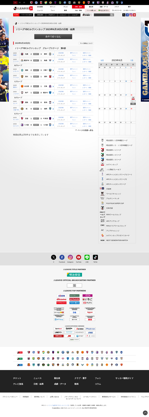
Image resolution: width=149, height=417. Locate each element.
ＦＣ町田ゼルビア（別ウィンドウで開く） (62, 352)
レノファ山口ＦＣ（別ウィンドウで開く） (87, 364)
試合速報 (40, 6)
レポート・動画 (86, 55)
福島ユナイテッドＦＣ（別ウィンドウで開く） (28, 364)
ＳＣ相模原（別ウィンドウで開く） (43, 364)
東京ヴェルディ (60, 2)
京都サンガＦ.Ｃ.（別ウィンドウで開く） (87, 352)
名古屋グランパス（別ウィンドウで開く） (82, 352)
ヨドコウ (16, 126)
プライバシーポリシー (10, 397)
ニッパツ (16, 61)
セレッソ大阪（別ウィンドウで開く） (97, 352)
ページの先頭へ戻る (85, 130)
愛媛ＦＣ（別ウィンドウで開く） (97, 364)
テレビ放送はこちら (85, 43)
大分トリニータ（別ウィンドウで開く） (116, 358)
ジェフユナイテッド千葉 (45, 2)
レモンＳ (16, 71)
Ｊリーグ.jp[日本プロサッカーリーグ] (58, 405)
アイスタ (16, 77)
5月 (102, 60)
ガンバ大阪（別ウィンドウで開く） (92, 352)
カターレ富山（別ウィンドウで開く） (87, 358)
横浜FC (45, 93)
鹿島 (26, 103)
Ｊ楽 (91, 10)
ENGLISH (40, 15)
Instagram (130, 14)
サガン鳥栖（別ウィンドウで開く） (111, 358)
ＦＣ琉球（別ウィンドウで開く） (121, 364)
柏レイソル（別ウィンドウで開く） (48, 352)
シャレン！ (63, 15)
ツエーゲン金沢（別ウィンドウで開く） (58, 364)
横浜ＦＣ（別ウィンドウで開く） (67, 358)
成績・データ (104, 6)
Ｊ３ (24, 2)
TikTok (94, 262)
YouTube (134, 14)
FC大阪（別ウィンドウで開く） (72, 364)
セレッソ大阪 (98, 2)
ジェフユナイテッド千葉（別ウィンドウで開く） (43, 352)
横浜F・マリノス (74, 2)
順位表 (91, 6)
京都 (26, 119)
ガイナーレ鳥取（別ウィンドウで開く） (82, 364)
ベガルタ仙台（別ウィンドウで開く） (38, 358)
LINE (86, 262)
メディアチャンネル (71, 397)
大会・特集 (78, 10)
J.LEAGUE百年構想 (87, 14)
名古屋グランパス (83, 2)
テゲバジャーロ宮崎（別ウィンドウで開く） (121, 358)
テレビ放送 (18, 384)
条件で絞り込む (53, 36)
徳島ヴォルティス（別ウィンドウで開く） (102, 358)
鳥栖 (45, 61)
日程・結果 (78, 6)
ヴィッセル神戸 (102, 2)
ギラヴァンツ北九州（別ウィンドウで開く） (106, 364)
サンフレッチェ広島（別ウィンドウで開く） (111, 352)
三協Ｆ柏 (16, 110)
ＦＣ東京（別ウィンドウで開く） (53, 352)
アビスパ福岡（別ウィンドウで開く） (116, 352)
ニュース (40, 10)
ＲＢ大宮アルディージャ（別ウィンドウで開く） (62, 358)
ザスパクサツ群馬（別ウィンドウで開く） (38, 364)
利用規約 (26, 397)
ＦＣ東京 (55, 2)
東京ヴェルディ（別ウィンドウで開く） (58, 352)
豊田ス (15, 87)
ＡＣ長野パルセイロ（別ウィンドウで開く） (53, 364)
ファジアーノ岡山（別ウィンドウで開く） (106, 352)
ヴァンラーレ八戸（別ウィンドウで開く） (33, 358)
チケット (52, 6)
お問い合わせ (54, 397)
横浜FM (26, 61)
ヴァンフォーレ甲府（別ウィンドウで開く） (77, 358)
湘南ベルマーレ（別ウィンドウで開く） (72, 358)
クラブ (117, 6)
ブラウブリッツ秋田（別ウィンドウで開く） (43, 358)
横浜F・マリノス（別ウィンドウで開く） (72, 352)
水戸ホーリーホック (36, 2)
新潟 (45, 103)
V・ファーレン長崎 (121, 2)
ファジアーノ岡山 (107, 2)
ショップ (74, 15)
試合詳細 (60, 53)
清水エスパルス (79, 2)
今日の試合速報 (26, 14)
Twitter (123, 14)
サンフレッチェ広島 (112, 2)
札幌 (26, 54)
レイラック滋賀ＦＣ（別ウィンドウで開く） (67, 364)
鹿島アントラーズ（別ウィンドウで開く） (28, 352)
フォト (53, 10)
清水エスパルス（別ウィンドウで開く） (77, 352)
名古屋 (26, 86)
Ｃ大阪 (26, 125)
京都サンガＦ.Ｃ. (88, 2)
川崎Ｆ (45, 70)
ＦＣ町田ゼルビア (64, 2)
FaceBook (127, 14)
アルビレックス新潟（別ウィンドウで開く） (82, 358)
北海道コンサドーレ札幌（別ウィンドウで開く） (28, 358)
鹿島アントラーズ (31, 2)
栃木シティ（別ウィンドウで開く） (58, 358)
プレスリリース (116, 10)
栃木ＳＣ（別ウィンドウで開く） (33, 364)
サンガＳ (16, 119)
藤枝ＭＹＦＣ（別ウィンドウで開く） (97, 358)
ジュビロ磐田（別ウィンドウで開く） (92, 358)
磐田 (45, 54)
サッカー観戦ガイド (124, 378)
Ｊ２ (19, 2)
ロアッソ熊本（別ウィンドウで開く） (111, 364)
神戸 (26, 93)
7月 (131, 60)
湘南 (26, 70)
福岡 (45, 109)
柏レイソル (50, 2)
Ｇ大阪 (45, 125)
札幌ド (15, 55)
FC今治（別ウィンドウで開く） (106, 358)
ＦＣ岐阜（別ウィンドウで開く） (62, 364)
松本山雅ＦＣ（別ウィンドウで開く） (48, 364)
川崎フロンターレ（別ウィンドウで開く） (67, 352)
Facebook (61, 262)
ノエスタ (16, 93)
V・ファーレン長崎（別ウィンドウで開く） (121, 352)
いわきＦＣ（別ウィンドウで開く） (53, 358)
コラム (98, 384)
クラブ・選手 (80, 378)
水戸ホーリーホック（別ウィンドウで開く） (33, 352)
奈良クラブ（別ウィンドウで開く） (77, 364)
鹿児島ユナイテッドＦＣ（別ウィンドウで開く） (116, 364)
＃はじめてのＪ (104, 10)
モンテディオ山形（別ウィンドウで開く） (48, 358)
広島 (45, 86)
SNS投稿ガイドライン (128, 397)
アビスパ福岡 (117, 2)
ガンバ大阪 (93, 2)
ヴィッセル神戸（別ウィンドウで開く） (102, 352)
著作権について (39, 397)
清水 (26, 77)
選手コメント (74, 53)
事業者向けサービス (109, 397)
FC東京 (45, 119)
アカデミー (52, 15)
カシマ (15, 103)
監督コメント (87, 53)
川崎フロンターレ (69, 2)
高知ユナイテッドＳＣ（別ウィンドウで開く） (102, 364)
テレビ (65, 6)
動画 (65, 10)
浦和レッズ (41, 2)
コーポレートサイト (129, 10)
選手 (129, 6)
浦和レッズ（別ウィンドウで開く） (38, 352)
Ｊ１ (15, 2)
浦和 (45, 77)
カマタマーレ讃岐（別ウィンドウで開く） (92, 364)
